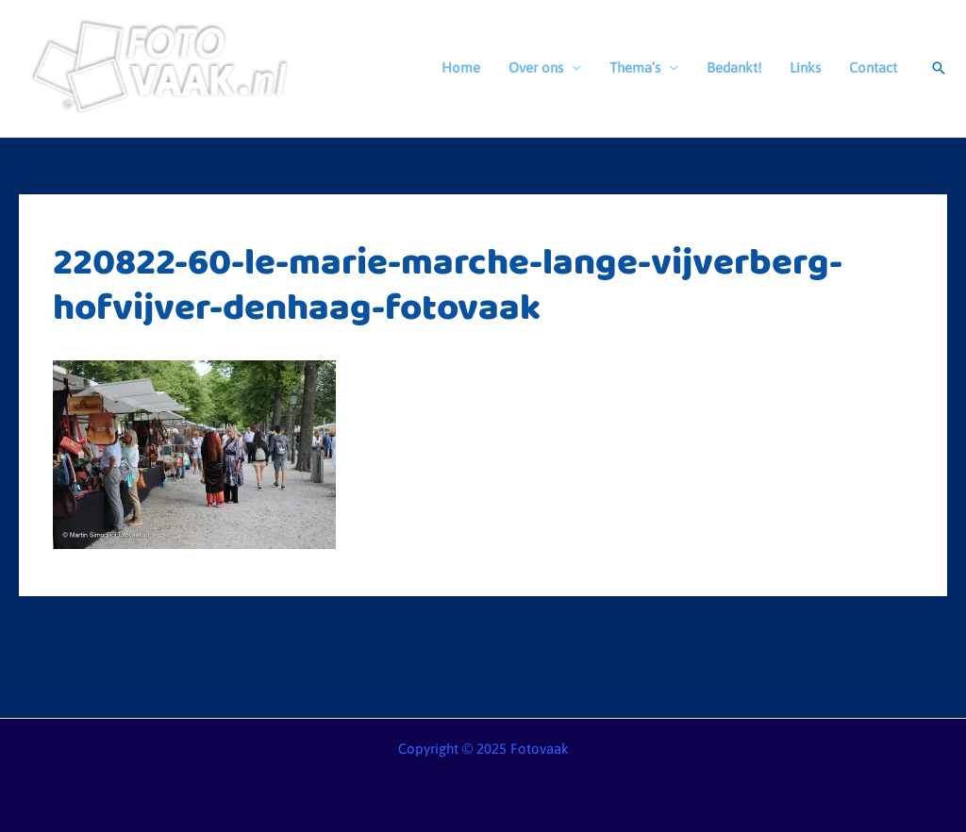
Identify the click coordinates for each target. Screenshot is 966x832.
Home (460, 67)
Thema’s (634, 67)
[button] (938, 67)
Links (805, 67)
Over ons (535, 67)
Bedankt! (734, 67)
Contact (873, 67)
